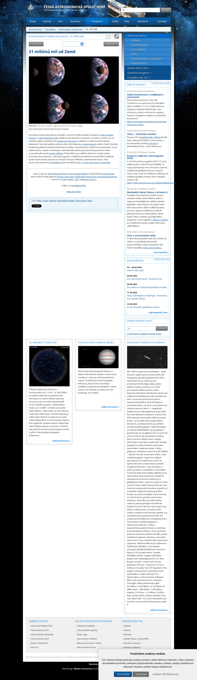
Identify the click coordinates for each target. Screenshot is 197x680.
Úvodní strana (35, 29)
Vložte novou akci (162, 259)
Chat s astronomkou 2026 (141, 235)
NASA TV (34, 647)
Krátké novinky (136, 84)
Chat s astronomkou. (152, 247)
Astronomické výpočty (87, 630)
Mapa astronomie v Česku (89, 643)
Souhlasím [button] (123, 674)
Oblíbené (135, 40)
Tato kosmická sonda (48, 138)
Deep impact (81, 200)
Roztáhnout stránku (110, 36)
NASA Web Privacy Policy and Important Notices (96, 176)
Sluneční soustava (132, 643)
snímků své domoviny (67, 141)
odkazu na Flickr (160, 219)
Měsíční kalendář (139, 44)
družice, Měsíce (56, 153)
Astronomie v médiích (87, 638)
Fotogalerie (97, 21)
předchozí (37, 44)
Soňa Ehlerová (148, 91)
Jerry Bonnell (75, 173)
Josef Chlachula (108, 173)
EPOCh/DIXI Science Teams (56, 128)
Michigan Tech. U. (89, 179)
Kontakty (162, 21)
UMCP (84, 173)
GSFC (80, 125)
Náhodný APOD (74, 191)
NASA (70, 179)
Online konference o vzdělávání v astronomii (145, 96)
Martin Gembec (149, 152)
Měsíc (39, 200)
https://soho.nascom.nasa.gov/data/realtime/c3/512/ (152, 182)
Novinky (47, 21)
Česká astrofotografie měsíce (96, 342)
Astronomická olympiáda (42, 634)
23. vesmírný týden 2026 (43, 342)
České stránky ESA (39, 643)
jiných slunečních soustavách (96, 162)
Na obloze (75, 21)
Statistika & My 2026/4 (149, 137)
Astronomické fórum (86, 647)
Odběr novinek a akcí (139, 320)
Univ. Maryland (36, 128)
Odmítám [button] (141, 674)
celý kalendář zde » (158, 312)
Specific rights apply (65, 176)
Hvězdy (126, 625)
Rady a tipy (82, 634)
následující (110, 44)
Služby (115, 21)
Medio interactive (83, 668)
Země (65, 156)
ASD (64, 179)
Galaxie (127, 630)
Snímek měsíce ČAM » (138, 68)
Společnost (142, 21)
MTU (65, 173)
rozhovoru (152, 143)
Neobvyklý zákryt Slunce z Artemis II (147, 192)
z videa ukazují (89, 144)
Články (32, 21)
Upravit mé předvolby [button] (166, 674)
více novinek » (161, 252)
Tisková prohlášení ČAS (41, 625)
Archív (134, 54)
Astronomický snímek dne (71, 29)
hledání (56, 162)
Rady (126, 21)
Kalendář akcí (135, 260)
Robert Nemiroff (55, 173)
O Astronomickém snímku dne (146, 58)
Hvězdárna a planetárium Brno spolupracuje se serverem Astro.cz (96, 657)
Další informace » (61, 440)
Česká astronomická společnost (48, 657)
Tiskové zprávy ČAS (39, 630)
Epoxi (90, 200)
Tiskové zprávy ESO (39, 638)
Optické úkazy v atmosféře (136, 638)
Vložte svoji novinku (161, 83)
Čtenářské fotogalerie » (139, 72)
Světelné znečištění (86, 625)
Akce (60, 21)
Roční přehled (138, 49)
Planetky (127, 634)
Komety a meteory (132, 647)
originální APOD (78, 185)
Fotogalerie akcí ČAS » (138, 77)
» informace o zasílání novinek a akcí (144, 333)
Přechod (52, 200)
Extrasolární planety (65, 200)
